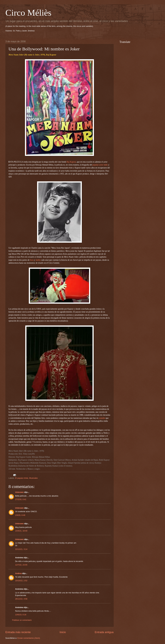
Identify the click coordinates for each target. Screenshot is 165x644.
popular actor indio (100, 165)
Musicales (33, 478)
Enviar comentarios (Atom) (28, 638)
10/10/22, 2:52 (21, 580)
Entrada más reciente (18, 632)
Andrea (18, 573)
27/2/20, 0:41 (20, 499)
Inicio (63, 632)
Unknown (19, 492)
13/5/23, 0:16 (20, 615)
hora (32, 260)
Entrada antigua (104, 632)
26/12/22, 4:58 (21, 599)
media (38, 260)
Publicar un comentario (22, 620)
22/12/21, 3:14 (21, 549)
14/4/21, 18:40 (21, 531)
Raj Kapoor (71, 162)
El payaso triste (21, 478)
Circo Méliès (28, 13)
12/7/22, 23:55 (21, 565)
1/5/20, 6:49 (20, 515)
